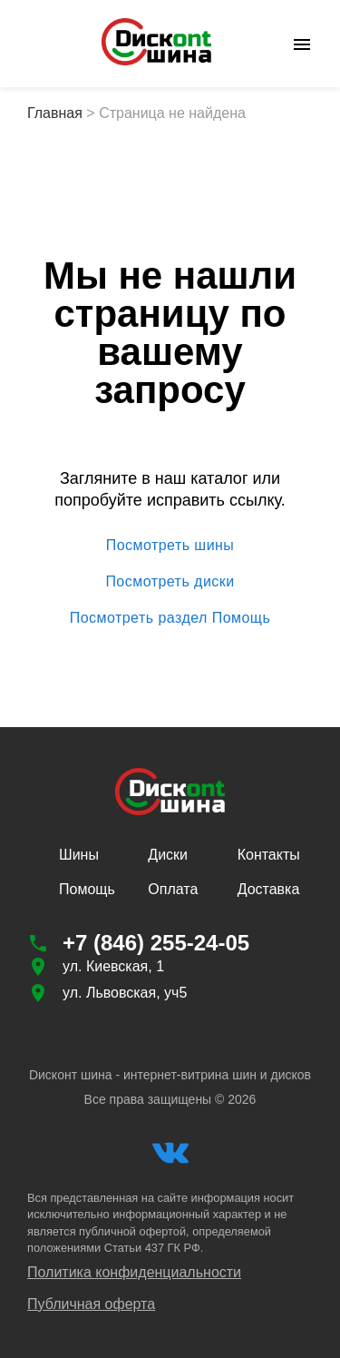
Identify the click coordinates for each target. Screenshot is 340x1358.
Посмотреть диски (170, 582)
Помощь (87, 889)
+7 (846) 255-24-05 (156, 942)
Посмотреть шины (170, 545)
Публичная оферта (91, 1304)
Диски (168, 854)
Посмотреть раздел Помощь (170, 618)
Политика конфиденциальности (134, 1272)
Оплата (173, 889)
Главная (55, 113)
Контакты (269, 854)
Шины (79, 854)
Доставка (269, 889)
